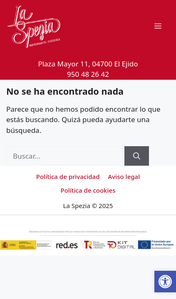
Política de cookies (88, 190)
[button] (165, 281)
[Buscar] (136, 156)
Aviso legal (124, 176)
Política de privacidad (68, 176)
